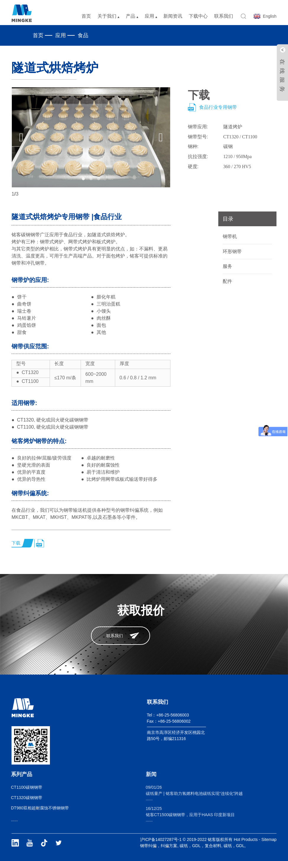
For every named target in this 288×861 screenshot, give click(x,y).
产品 (132, 16)
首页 (86, 16)
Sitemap (275, 839)
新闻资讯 (172, 16)
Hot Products (253, 839)
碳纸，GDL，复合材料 (207, 845)
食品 (83, 35)
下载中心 (198, 16)
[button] (21, 137)
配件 (227, 281)
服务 (227, 266)
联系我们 (223, 16)
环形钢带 (232, 251)
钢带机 (230, 236)
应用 (151, 16)
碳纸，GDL (240, 845)
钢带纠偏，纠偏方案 (165, 845)
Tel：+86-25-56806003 (159, 715)
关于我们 (108, 16)
